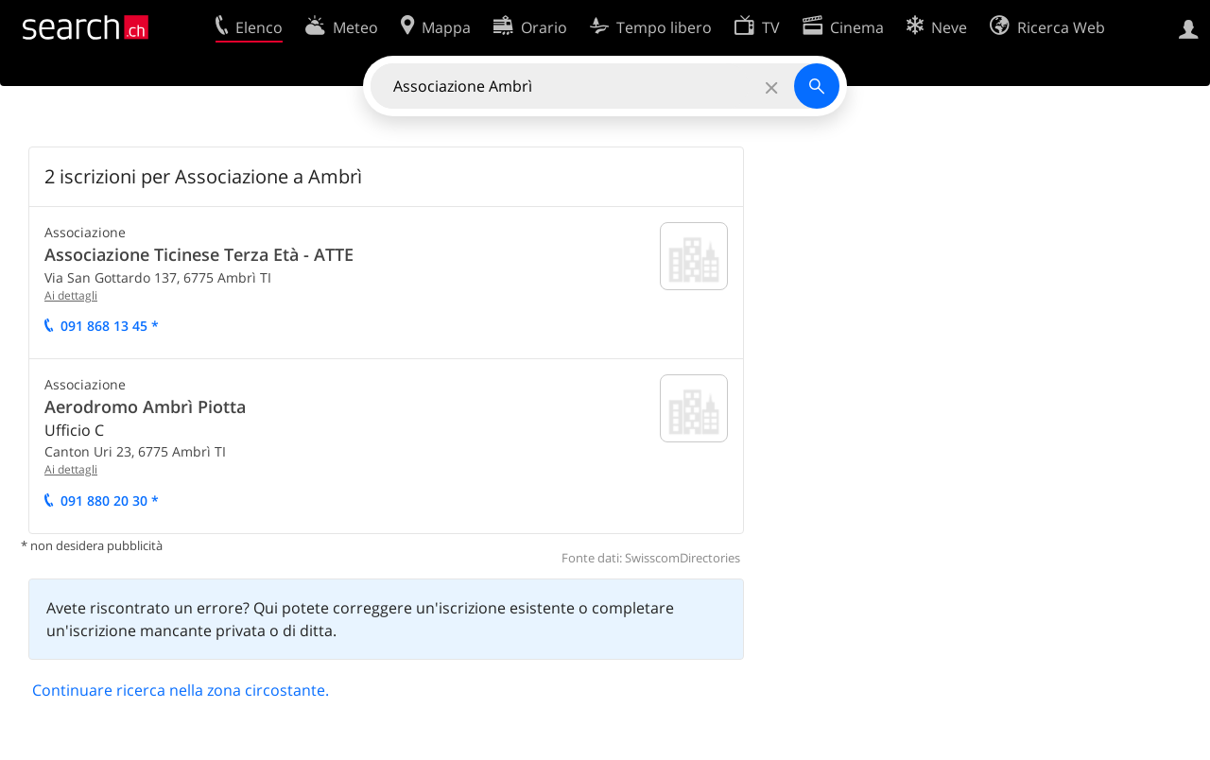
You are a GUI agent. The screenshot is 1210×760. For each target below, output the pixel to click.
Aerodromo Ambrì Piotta (145, 406)
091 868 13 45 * (109, 326)
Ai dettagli (70, 295)
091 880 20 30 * (109, 501)
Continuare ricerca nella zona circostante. (180, 690)
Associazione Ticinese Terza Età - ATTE (199, 254)
